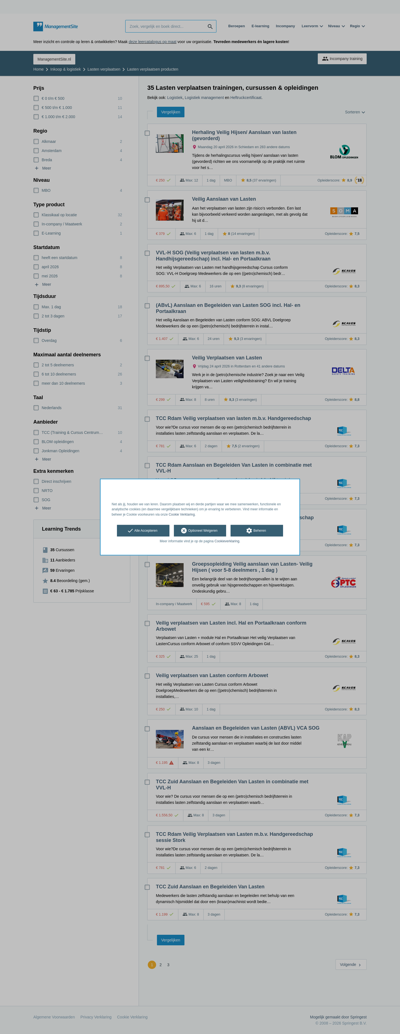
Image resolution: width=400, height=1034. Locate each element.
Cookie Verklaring (182, 514)
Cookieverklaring (226, 541)
